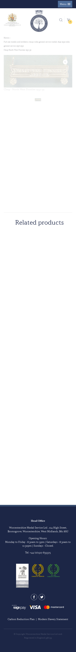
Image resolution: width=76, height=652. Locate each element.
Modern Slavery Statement (53, 619)
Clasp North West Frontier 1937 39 (17, 50)
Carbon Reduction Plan (21, 619)
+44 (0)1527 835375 (40, 552)
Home (6, 38)
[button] (65, 4)
